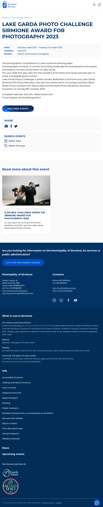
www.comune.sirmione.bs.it (14, 291)
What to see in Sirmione (17, 316)
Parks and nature (82, 350)
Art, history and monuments (16, 322)
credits (59, 503)
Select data (12, 141)
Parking (6, 403)
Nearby (5, 347)
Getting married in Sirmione (16, 382)
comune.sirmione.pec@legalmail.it (17, 293)
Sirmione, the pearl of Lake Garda (19, 355)
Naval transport (10, 398)
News (5, 448)
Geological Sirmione (20, 342)
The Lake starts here (12, 428)
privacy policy (48, 503)
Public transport (10, 408)
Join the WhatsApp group (64, 288)
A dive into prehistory (11, 326)
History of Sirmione (88, 328)
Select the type (14, 146)
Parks (32, 342)
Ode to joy (57, 331)
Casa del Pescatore (10, 328)
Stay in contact (9, 423)
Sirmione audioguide (87, 331)
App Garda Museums (64, 326)
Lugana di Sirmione (48, 359)
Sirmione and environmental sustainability (21, 361)
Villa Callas (7, 334)
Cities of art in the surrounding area (36, 350)
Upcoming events (13, 454)
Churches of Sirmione (29, 328)
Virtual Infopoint (10, 433)
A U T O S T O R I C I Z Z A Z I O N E (38, 326)
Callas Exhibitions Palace (86, 326)
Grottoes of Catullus (70, 328)
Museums (68, 350)
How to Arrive (9, 387)
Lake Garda (58, 350)
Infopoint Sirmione (11, 392)
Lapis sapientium (22, 331)
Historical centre (31, 359)
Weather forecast (11, 438)
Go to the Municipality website (23, 262)
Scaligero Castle (70, 331)
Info (4, 371)
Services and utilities (12, 418)
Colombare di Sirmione (12, 359)
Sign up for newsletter (63, 291)
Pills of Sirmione (65, 359)
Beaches (6, 342)
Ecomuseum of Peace (50, 328)
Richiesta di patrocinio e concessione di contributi (27, 413)
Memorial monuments (41, 331)
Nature (5, 339)
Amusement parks (10, 350)
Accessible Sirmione (12, 377)
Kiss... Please (7, 331)
